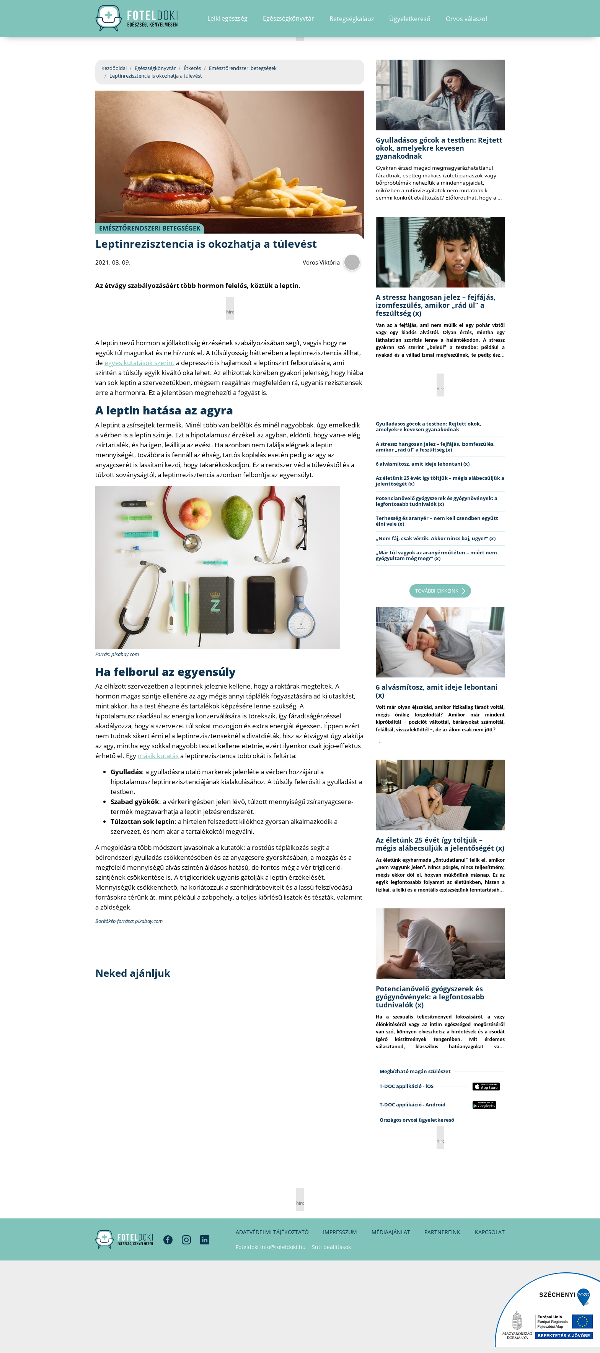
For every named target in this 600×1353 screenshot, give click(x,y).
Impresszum (340, 1232)
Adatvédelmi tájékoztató (272, 1232)
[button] (502, 21)
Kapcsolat (490, 1232)
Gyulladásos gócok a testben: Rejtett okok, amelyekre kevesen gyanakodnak (439, 148)
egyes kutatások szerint (139, 362)
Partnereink (442, 1232)
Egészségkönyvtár (155, 68)
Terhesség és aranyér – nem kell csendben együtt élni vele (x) (437, 521)
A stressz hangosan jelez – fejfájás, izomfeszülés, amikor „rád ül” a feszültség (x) (436, 305)
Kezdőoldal (114, 68)
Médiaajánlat (391, 1232)
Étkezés (192, 68)
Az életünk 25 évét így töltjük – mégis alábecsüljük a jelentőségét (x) (440, 480)
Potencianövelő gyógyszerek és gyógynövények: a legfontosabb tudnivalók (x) (436, 501)
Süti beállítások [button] (331, 1247)
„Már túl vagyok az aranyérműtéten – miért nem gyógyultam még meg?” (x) (436, 555)
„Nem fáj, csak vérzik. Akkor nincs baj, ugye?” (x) (436, 538)
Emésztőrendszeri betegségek (243, 68)
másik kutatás (158, 755)
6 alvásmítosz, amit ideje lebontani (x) (423, 463)
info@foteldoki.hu (283, 1247)
